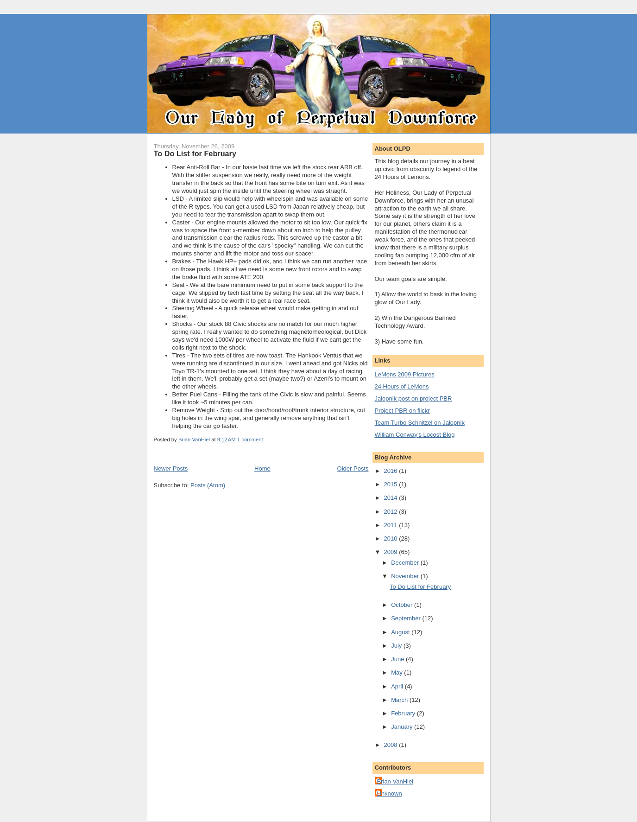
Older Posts (353, 468)
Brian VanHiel (395, 781)
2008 (391, 744)
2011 (391, 525)
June (398, 659)
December (406, 562)
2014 (391, 497)
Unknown (389, 793)
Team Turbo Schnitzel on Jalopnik (420, 422)
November (406, 576)
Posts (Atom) (207, 485)
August (401, 632)
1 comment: (251, 439)
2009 (391, 551)
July (397, 645)
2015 (391, 484)
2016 (391, 470)
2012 (391, 511)
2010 (391, 538)
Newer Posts (171, 468)
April (398, 686)
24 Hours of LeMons (402, 386)
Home (262, 468)
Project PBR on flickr (402, 410)
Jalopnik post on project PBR (413, 398)
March (400, 699)
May (397, 672)
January (402, 726)
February (404, 713)
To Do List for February (195, 153)
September (406, 618)
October (402, 604)
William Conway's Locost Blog (415, 434)
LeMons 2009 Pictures (405, 374)
